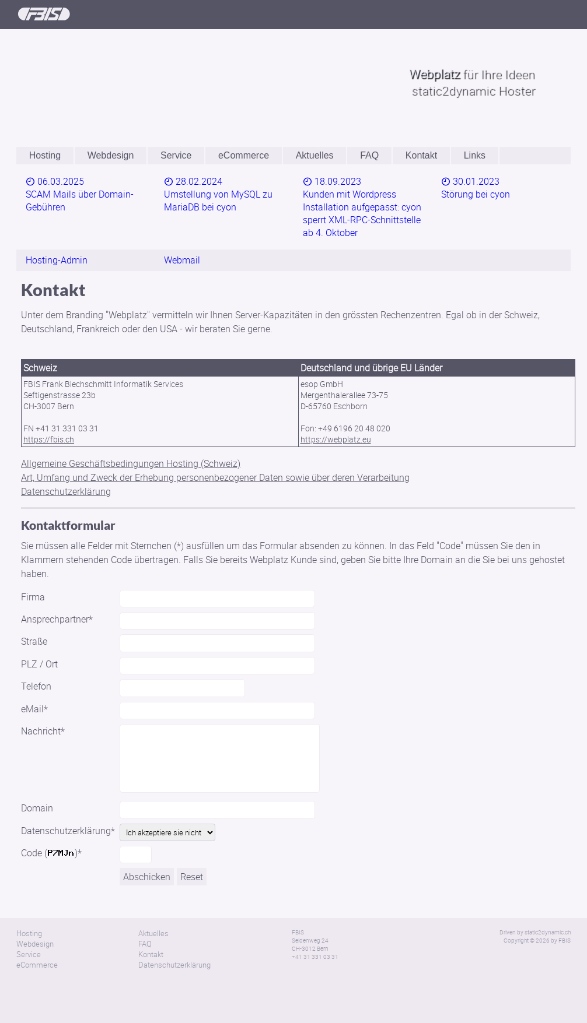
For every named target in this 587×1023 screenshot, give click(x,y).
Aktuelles (315, 155)
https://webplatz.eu (336, 412)
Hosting (45, 155)
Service (175, 155)
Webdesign (111, 155)
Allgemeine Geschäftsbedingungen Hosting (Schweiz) (130, 436)
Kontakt (421, 155)
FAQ (369, 155)
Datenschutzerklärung (66, 464)
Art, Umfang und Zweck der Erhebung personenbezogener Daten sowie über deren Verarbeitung (215, 450)
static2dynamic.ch (548, 905)
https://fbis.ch (48, 412)
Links (474, 155)
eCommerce (243, 155)
